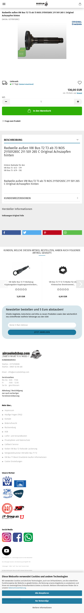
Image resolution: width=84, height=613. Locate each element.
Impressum (9, 410)
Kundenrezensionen (17, 198)
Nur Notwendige (42, 601)
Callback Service (11, 444)
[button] (6, 102)
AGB (6, 432)
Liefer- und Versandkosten (16, 436)
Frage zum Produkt (12, 121)
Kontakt (8, 419)
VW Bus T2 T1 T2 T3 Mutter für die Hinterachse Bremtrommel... (63, 283)
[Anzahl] (42, 102)
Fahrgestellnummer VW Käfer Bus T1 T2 (21, 453)
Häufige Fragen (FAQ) (13, 415)
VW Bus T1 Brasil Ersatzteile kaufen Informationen (25, 457)
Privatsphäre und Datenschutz (17, 440)
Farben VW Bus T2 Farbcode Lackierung (21, 449)
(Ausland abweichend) (26, 84)
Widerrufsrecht (11, 423)
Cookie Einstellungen (13, 461)
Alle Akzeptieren (42, 593)
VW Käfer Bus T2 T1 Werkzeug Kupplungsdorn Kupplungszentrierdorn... (21, 283)
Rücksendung (10, 427)
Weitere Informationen (42, 608)
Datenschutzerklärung (17, 588)
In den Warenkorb (39, 111)
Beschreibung (13, 139)
